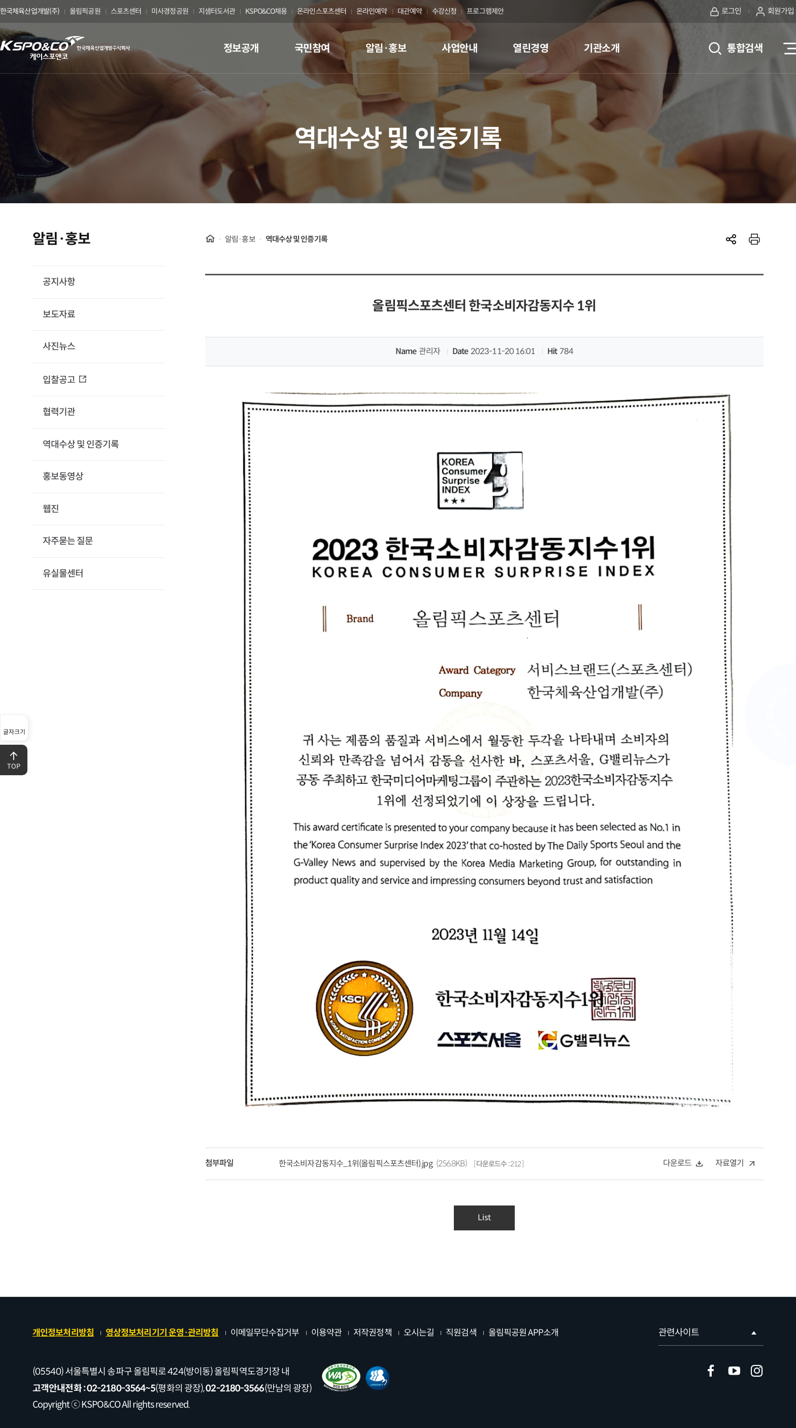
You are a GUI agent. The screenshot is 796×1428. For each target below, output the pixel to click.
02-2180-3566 (235, 1388)
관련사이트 (708, 1332)
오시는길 (419, 1332)
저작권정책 (372, 1332)
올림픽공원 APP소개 (523, 1332)
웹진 (51, 509)
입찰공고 (60, 380)
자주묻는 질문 (68, 541)
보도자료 (59, 314)
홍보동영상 (63, 476)
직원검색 (461, 1332)
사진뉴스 (59, 346)
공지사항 (59, 282)
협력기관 (59, 412)
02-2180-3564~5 (121, 1388)
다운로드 (683, 1163)
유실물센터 (63, 573)
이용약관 (326, 1332)
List (484, 1217)
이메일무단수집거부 (265, 1332)
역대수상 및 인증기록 (81, 444)
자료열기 (735, 1163)
